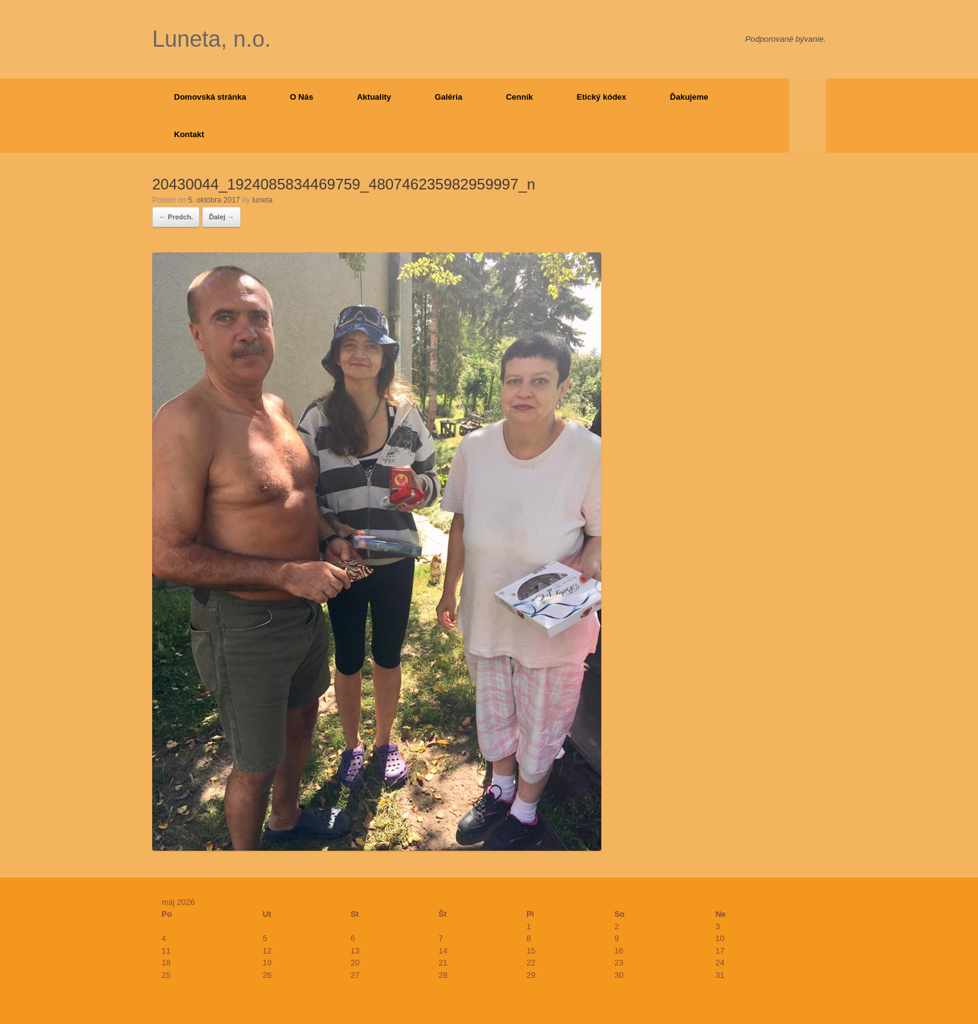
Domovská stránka (210, 97)
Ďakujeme (689, 97)
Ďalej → (221, 217)
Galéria (448, 97)
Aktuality (374, 97)
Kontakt (189, 134)
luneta (262, 200)
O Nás (302, 97)
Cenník (519, 97)
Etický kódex (602, 97)
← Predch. (176, 217)
